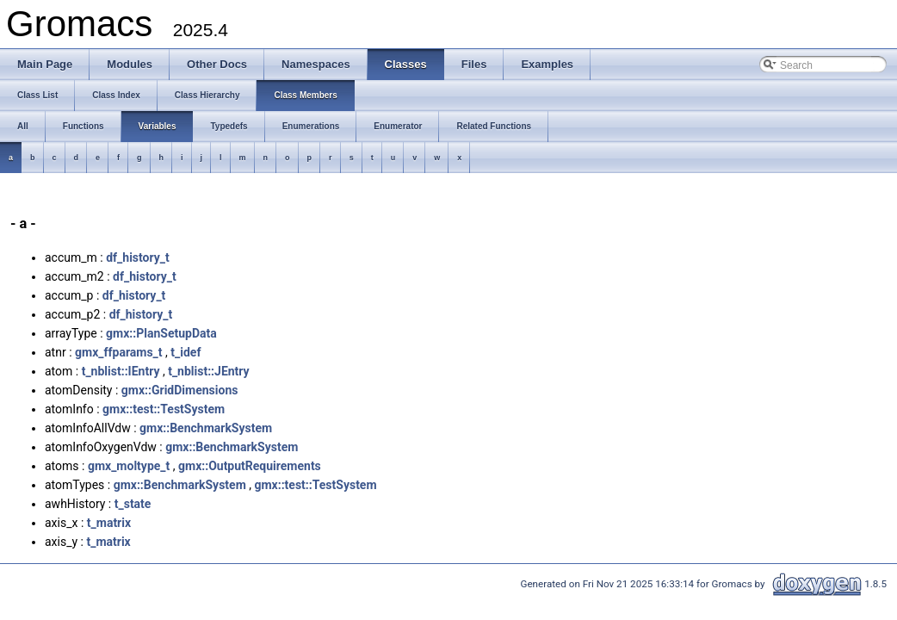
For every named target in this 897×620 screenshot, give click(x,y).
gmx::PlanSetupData (161, 333)
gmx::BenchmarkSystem (205, 428)
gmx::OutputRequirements (249, 466)
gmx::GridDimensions (179, 390)
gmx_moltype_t (129, 466)
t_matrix (109, 523)
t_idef (185, 352)
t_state (133, 504)
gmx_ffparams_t (119, 352)
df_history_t (138, 257)
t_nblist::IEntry (121, 371)
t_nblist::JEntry (209, 371)
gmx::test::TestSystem (163, 409)
